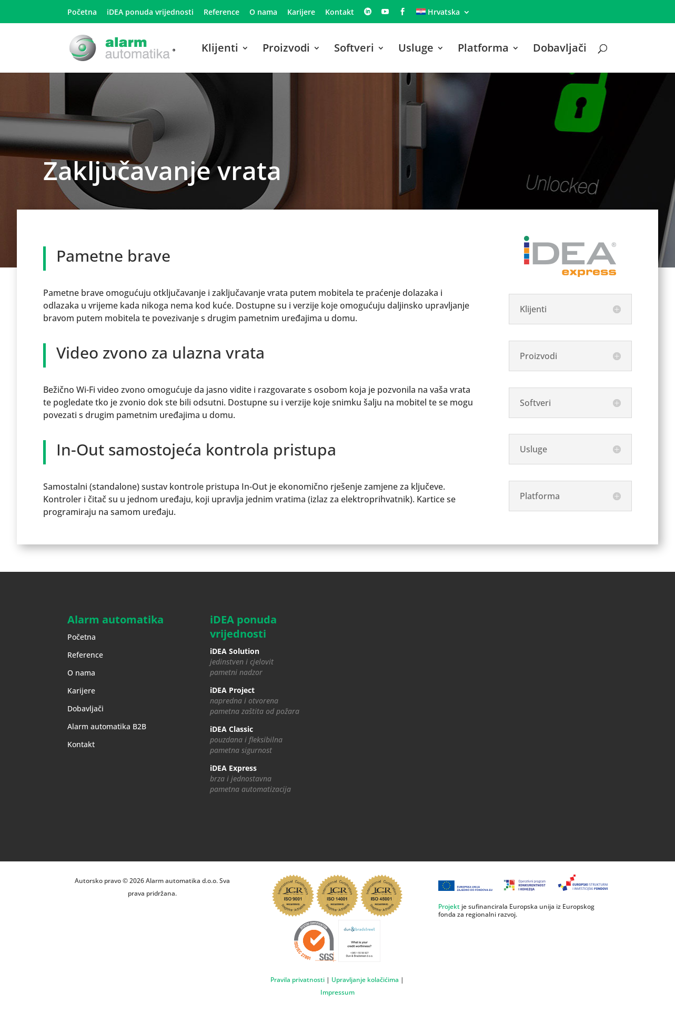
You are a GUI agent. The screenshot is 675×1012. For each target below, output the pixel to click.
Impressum (337, 992)
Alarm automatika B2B (106, 726)
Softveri (354, 49)
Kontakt (339, 12)
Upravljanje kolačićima (365, 979)
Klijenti (220, 49)
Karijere (301, 12)
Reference (221, 12)
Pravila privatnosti (297, 979)
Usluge (416, 49)
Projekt (449, 906)
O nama (263, 12)
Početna (82, 12)
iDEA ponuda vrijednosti (150, 12)
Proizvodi (286, 49)
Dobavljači (560, 49)
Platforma (483, 49)
